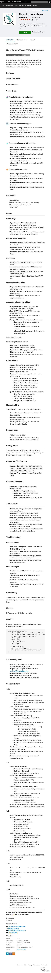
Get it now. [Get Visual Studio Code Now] (45, 10)
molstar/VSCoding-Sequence (19, 671)
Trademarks (44, 965)
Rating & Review (12, 44)
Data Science (19, 5)
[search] (39, 2)
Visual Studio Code (8, 5)
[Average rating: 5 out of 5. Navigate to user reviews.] (26, 20)
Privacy (30, 965)
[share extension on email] (13, 954)
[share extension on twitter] (7, 954)
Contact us (20, 965)
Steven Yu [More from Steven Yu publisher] (23, 17)
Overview (10, 40)
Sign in (26, 2)
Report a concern (21, 949)
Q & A (33, 40)
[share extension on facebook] (10, 954)
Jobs (25, 965)
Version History (22, 40)
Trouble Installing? (38, 32)
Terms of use (36, 965)
